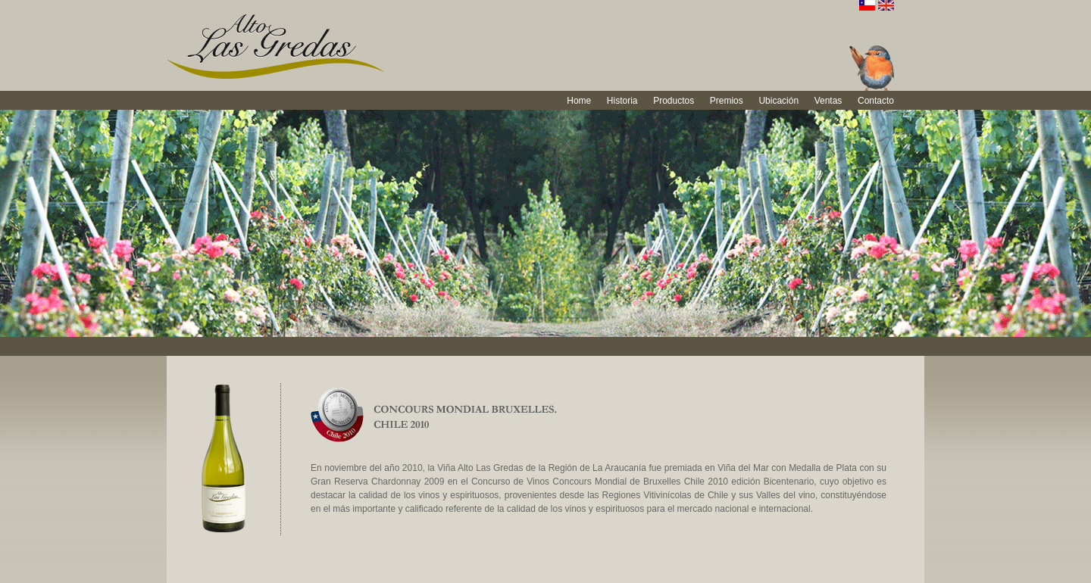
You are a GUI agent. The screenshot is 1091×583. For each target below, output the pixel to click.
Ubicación (778, 100)
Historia (622, 100)
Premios (726, 100)
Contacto (876, 100)
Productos (673, 100)
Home (579, 100)
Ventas (828, 100)
